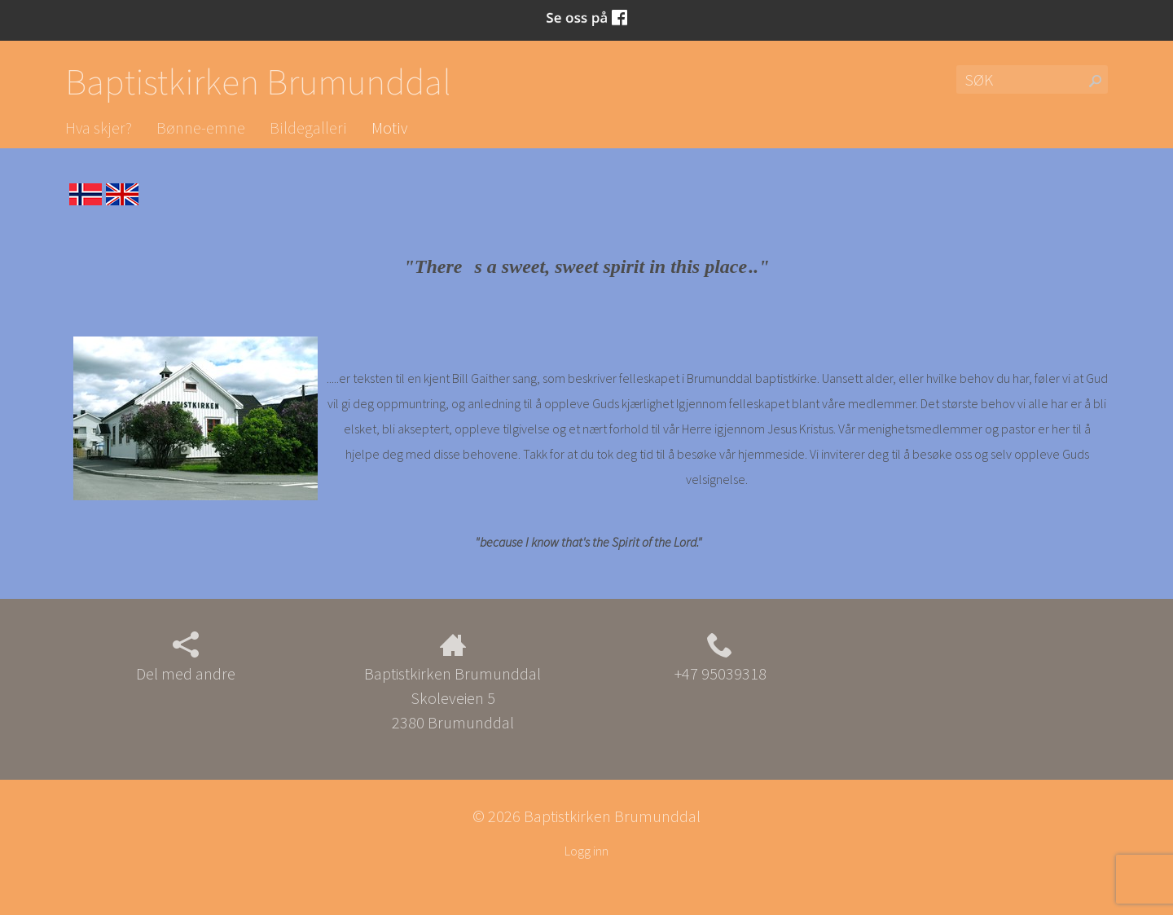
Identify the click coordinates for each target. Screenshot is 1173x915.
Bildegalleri (308, 127)
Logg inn (586, 850)
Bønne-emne (200, 127)
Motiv (389, 127)
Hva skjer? (98, 127)
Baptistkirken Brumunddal (258, 81)
